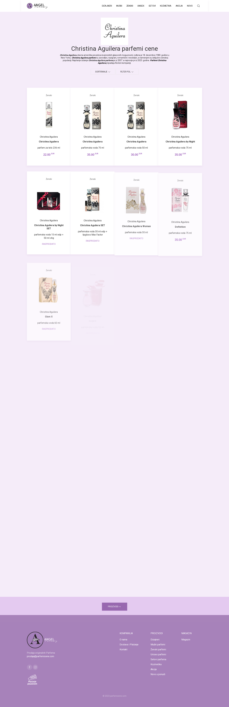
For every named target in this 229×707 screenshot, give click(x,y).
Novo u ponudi (158, 674)
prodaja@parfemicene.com (40, 656)
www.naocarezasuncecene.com (138, 699)
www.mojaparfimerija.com (89, 699)
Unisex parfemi (158, 654)
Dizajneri (107, 6)
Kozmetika (165, 6)
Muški (119, 6)
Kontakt (123, 649)
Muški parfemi (158, 644)
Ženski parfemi (158, 649)
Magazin (185, 639)
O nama (123, 639)
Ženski (129, 6)
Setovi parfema (158, 659)
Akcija (179, 6)
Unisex (140, 6)
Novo (190, 6)
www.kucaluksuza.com (112, 699)
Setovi (152, 6)
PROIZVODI (114, 606)
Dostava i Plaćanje (129, 644)
